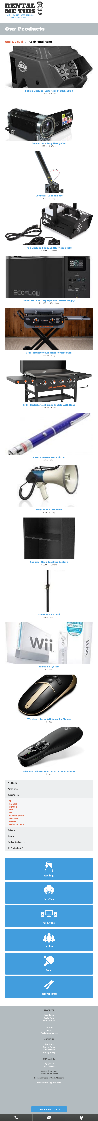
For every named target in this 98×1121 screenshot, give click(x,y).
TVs (10, 812)
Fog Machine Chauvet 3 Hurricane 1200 (49, 247)
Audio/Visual (14, 41)
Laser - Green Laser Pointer (49, 457)
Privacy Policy (49, 1052)
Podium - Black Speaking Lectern (49, 561)
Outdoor (49, 1027)
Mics (11, 809)
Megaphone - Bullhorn (49, 509)
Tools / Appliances (49, 1033)
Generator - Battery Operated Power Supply (49, 300)
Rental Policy (49, 1047)
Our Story (49, 1044)
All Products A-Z (15, 848)
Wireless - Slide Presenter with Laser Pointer (49, 771)
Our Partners (49, 1049)
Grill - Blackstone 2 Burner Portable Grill (49, 352)
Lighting (13, 806)
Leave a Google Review (49, 1109)
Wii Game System (49, 666)
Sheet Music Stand (49, 614)
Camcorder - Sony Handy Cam (49, 143)
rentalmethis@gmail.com (49, 1082)
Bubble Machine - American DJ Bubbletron (49, 90)
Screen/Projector (16, 815)
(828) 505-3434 (27, 15)
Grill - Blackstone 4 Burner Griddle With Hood (49, 404)
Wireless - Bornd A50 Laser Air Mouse (49, 718)
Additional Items (16, 824)
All (10, 800)
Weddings (49, 1015)
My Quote (49, 1063)
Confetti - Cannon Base (49, 195)
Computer (13, 818)
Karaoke (12, 821)
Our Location (49, 1066)
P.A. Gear (13, 803)
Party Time (49, 1017)
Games (49, 1030)
